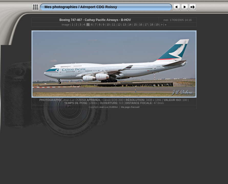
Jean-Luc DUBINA (108, 107)
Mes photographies (61, 7)
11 (113, 24)
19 (157, 24)
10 (108, 24)
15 (135, 24)
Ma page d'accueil (130, 107)
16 (140, 24)
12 (119, 24)
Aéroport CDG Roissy (98, 7)
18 (151, 24)
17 (146, 24)
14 (129, 24)
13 (124, 24)
